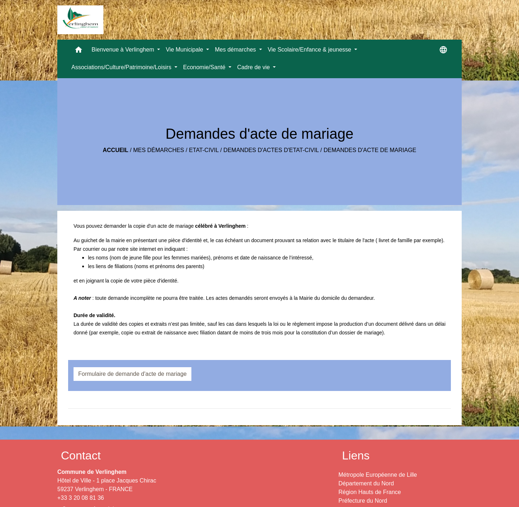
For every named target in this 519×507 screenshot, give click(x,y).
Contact (81, 455)
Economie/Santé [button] (205, 67)
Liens (356, 455)
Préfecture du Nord (362, 501)
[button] (78, 51)
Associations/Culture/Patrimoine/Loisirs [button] (122, 67)
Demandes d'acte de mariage (370, 150)
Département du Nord (366, 483)
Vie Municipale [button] (185, 49)
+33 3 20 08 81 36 (80, 498)
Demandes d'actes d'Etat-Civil (271, 150)
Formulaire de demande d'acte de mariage (132, 374)
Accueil (115, 150)
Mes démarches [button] (236, 49)
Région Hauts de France (369, 492)
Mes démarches (158, 150)
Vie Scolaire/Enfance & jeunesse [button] (310, 49)
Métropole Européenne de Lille (377, 475)
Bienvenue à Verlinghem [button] (124, 49)
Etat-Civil (203, 150)
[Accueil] (80, 20)
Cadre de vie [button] (254, 67)
